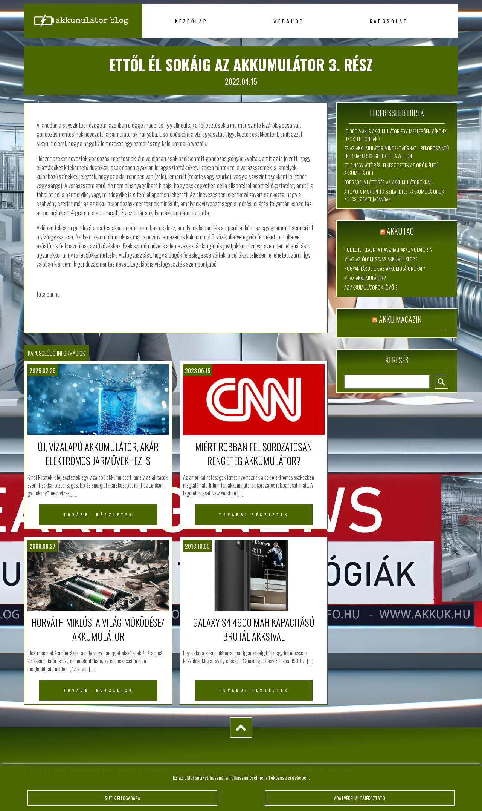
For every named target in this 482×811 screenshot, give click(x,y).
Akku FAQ (400, 231)
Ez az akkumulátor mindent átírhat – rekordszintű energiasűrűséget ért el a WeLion (396, 151)
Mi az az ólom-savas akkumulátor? (381, 259)
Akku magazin (400, 319)
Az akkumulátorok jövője (370, 287)
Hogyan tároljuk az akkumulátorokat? (384, 268)
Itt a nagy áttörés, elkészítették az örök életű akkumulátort (391, 168)
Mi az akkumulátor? (365, 278)
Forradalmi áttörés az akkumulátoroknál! (388, 182)
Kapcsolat (389, 21)
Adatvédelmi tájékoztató (359, 802)
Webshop (289, 21)
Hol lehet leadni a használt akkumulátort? (388, 249)
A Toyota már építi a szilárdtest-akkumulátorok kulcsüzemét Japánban (394, 195)
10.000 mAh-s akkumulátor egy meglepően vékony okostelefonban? (395, 135)
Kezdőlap (191, 21)
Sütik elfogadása (122, 802)
